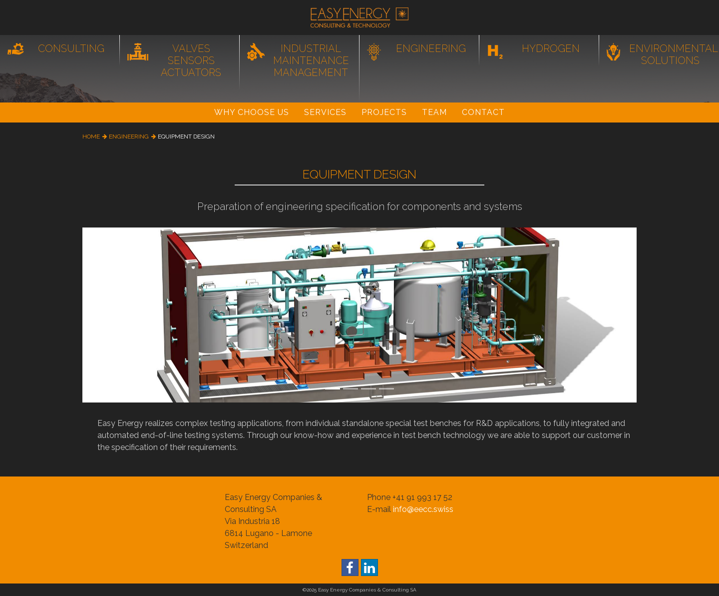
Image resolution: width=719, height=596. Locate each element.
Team (434, 112)
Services (325, 112)
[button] (124, 315)
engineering (129, 136)
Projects (384, 112)
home (91, 136)
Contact (483, 112)
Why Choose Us (251, 112)
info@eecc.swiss (423, 509)
